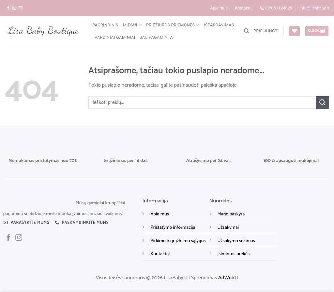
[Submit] (322, 102)
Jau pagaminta (156, 37)
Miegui (132, 25)
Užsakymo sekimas (236, 241)
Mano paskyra (231, 214)
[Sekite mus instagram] (14, 8)
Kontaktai (243, 8)
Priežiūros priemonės (172, 25)
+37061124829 (276, 8)
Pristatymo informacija (172, 227)
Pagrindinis (105, 24)
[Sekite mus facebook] (8, 8)
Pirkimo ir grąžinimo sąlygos (177, 241)
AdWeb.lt (228, 277)
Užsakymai (228, 227)
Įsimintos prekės (234, 254)
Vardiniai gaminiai (115, 37)
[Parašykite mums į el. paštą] (21, 8)
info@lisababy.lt (314, 8)
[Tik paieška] (246, 31)
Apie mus (219, 8)
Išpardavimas (219, 24)
